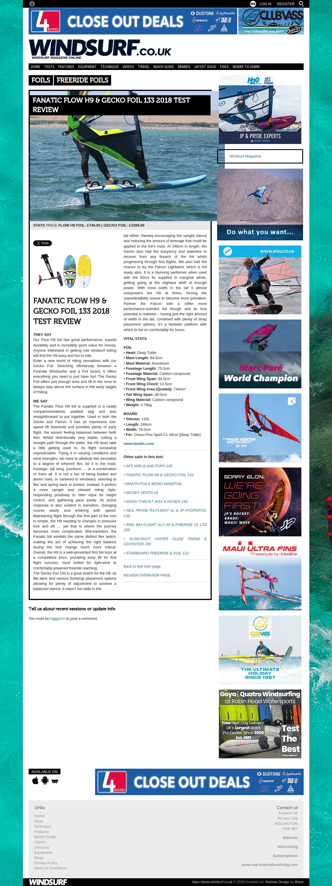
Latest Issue (205, 67)
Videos (128, 67)
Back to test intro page (142, 566)
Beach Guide (164, 67)
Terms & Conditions (50, 868)
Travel (144, 67)
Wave (299, 882)
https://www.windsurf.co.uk (212, 882)
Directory (41, 847)
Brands (184, 67)
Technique (110, 67)
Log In (265, 4)
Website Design (277, 882)
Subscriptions (285, 856)
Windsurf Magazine (245, 156)
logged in (57, 618)
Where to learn (246, 67)
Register (285, 4)
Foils (224, 67)
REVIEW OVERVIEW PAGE (147, 575)
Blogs (39, 858)
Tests (49, 67)
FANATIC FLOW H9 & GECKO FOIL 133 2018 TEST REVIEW (111, 105)
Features (66, 67)
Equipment (87, 67)
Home (35, 67)
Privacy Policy (46, 863)
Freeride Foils (82, 80)
